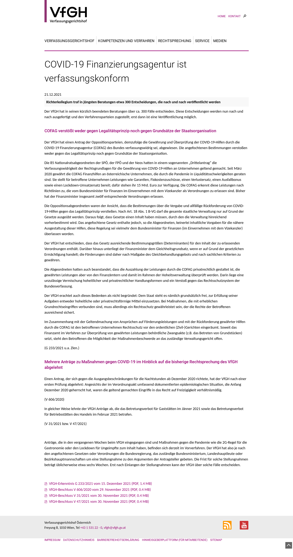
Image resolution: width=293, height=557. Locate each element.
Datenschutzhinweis (78, 540)
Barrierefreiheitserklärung (118, 540)
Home (222, 16)
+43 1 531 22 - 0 (91, 528)
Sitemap (216, 540)
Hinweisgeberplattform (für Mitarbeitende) (174, 540)
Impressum (52, 540)
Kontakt (234, 16)
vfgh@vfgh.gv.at (115, 528)
